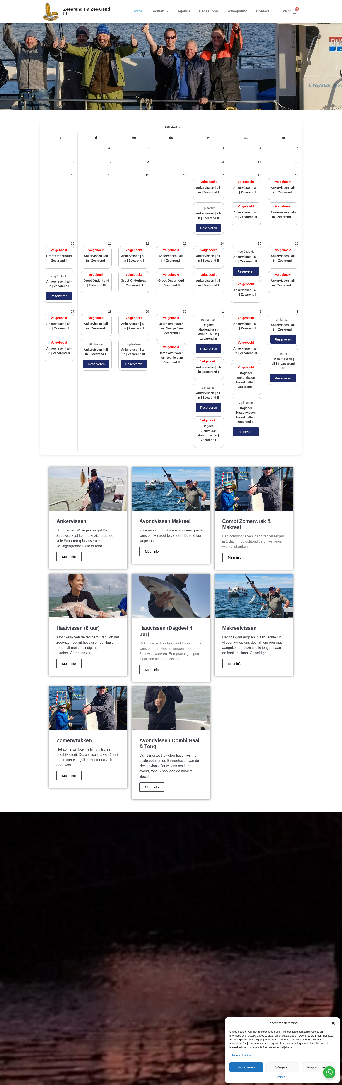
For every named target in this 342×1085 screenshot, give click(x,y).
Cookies (280, 1077)
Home (137, 11)
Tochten (160, 11)
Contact (262, 11)
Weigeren (282, 1067)
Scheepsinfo (237, 11)
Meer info (69, 557)
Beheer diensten (241, 1055)
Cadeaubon (208, 11)
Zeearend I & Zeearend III (86, 11)
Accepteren (246, 1067)
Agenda (184, 11)
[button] (333, 1023)
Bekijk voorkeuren (319, 1067)
